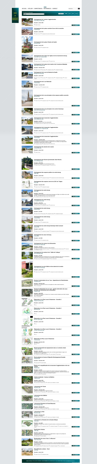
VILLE (76, 13)
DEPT (73, 13)
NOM (66, 13)
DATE (70, 13)
